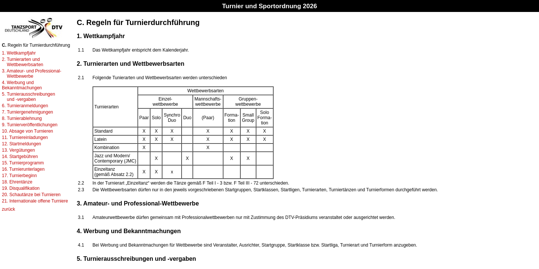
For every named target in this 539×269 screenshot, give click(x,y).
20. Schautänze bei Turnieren (31, 194)
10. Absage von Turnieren (27, 131)
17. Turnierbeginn (19, 175)
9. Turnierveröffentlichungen (30, 124)
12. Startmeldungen (21, 143)
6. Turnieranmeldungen (25, 105)
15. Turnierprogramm (23, 163)
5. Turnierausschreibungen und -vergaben (28, 97)
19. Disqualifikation (21, 188)
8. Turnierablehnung (22, 118)
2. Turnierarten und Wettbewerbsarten (22, 62)
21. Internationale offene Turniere (35, 201)
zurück (8, 209)
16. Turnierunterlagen (23, 169)
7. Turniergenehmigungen (27, 112)
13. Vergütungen (18, 150)
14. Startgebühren (20, 156)
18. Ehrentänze (17, 182)
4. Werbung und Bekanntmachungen (22, 85)
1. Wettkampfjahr (19, 53)
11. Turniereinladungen (25, 137)
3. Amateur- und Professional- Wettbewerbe (31, 73)
